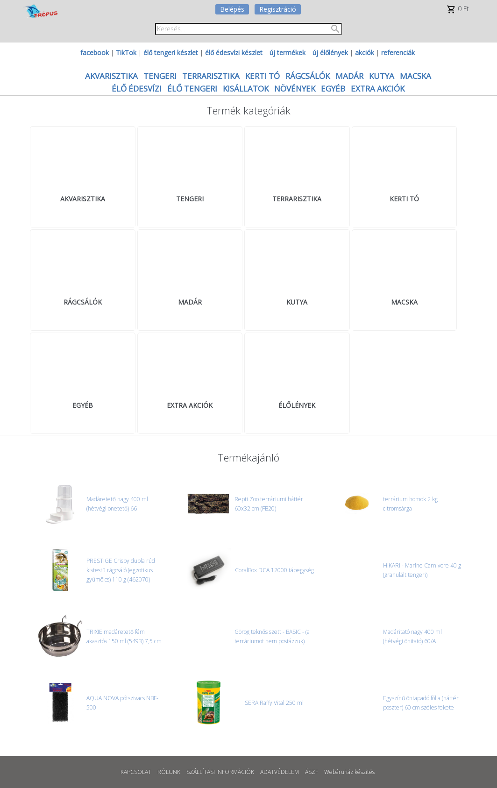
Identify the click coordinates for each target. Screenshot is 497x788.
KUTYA (381, 76)
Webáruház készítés (349, 772)
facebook (94, 52)
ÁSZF (311, 772)
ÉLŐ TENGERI (192, 88)
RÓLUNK (168, 772)
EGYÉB (333, 88)
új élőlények (330, 52)
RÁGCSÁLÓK (307, 76)
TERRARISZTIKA (211, 76)
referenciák (398, 52)
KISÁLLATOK (246, 88)
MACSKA (415, 76)
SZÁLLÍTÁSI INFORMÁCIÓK (220, 772)
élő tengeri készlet (170, 52)
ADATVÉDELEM (279, 772)
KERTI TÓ (262, 76)
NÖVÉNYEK (294, 88)
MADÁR (349, 76)
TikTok (126, 52)
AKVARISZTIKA (111, 76)
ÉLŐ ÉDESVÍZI (137, 88)
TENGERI (160, 76)
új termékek (287, 52)
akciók (364, 52)
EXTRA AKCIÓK (378, 88)
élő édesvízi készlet (234, 52)
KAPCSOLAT (136, 772)
